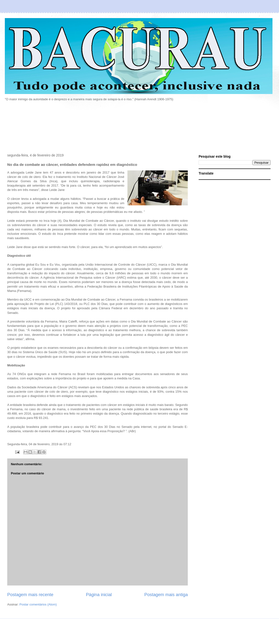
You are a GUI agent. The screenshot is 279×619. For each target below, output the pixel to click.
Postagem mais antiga (166, 594)
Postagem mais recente (30, 594)
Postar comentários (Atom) (38, 604)
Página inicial (99, 594)
